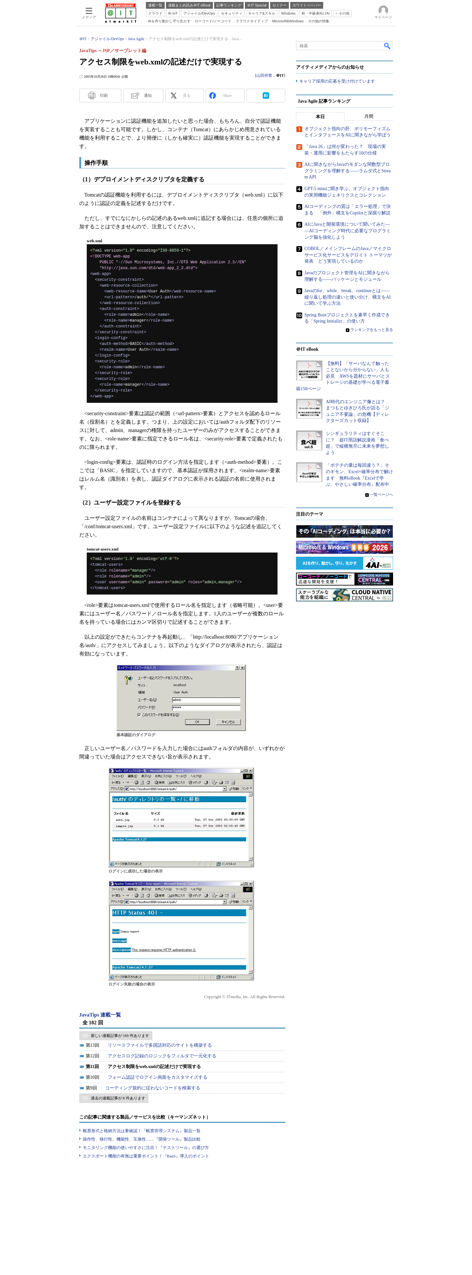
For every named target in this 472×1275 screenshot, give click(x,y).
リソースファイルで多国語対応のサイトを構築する (160, 1045)
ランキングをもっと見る (371, 329)
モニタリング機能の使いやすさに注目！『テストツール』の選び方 (146, 1147)
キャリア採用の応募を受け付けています (337, 81)
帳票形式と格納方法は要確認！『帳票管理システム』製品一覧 (142, 1130)
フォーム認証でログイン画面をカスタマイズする (157, 1077)
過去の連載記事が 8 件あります (118, 1098)
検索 (387, 45)
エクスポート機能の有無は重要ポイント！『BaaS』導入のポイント (146, 1156)
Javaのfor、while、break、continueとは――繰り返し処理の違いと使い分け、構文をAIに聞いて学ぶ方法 (347, 297)
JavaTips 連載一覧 (100, 1015)
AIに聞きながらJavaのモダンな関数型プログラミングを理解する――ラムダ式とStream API (347, 170)
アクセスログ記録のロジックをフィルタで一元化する (162, 1055)
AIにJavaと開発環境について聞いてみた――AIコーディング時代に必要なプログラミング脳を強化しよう (347, 230)
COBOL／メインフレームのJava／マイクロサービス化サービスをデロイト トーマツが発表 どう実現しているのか (348, 255)
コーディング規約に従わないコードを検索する (152, 1088)
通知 (148, 95)
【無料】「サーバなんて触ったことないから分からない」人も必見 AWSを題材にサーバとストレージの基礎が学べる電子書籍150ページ (343, 376)
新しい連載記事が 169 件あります (120, 1035)
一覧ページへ (381, 494)
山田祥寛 (264, 75)
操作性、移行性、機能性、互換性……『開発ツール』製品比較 (142, 1139)
